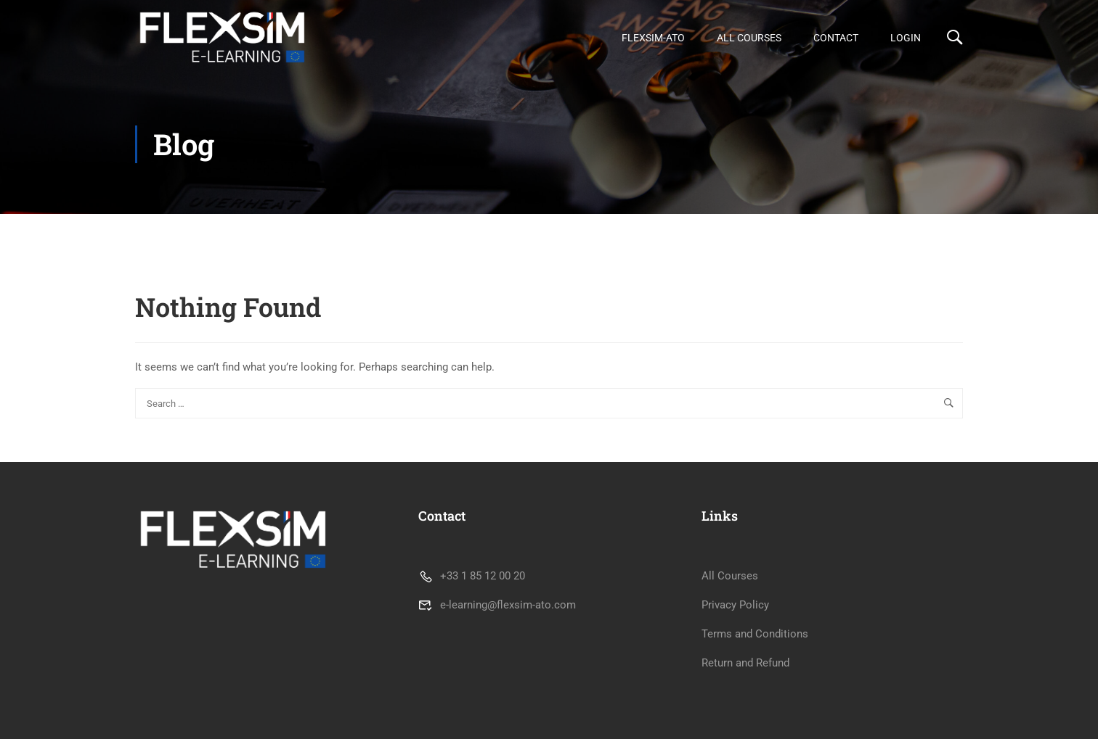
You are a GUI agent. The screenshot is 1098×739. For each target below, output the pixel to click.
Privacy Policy (735, 604)
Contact (835, 38)
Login (905, 38)
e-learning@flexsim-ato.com (497, 604)
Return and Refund (745, 662)
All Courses (749, 38)
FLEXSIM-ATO (653, 38)
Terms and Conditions (755, 633)
